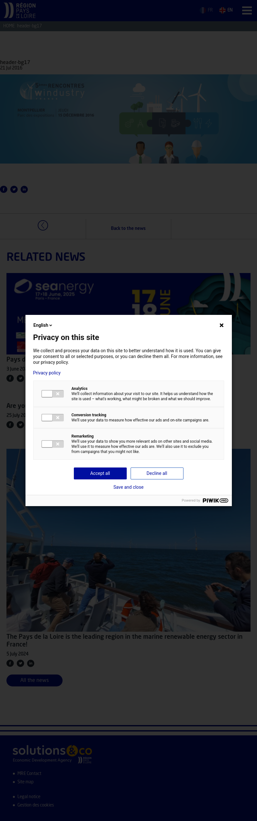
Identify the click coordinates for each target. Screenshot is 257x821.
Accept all (100, 473)
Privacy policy (47, 372)
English (44, 325)
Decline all (157, 473)
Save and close (129, 487)
